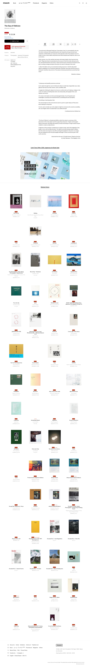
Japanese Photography (23, 55)
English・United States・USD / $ (18, 655)
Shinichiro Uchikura (9, 28)
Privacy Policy (24, 650)
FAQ (18, 650)
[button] (79, 44)
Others (51, 3)
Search (79, 3)
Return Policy (13, 650)
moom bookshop (6, 3)
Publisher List (35, 645)
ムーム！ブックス (24, 3)
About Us (12, 645)
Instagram (20, 653)
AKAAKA (13, 52)
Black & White (21, 57)
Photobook (36, 3)
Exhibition (22, 645)
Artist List (28, 645)
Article (17, 645)
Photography (14, 55)
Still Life (26, 57)
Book (14, 3)
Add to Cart (14, 41)
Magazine (44, 3)
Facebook (13, 653)
